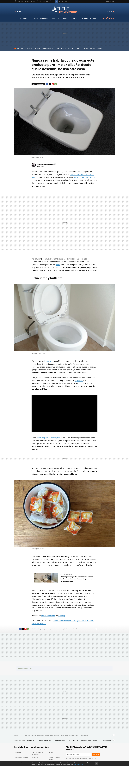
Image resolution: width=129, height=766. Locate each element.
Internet (92, 48)
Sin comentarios (39, 84)
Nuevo (109, 12)
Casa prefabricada (47, 48)
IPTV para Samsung (105, 740)
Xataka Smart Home (64, 9)
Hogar (40, 629)
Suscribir (96, 754)
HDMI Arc (75, 740)
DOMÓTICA (74, 18)
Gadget (79, 48)
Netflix (57, 48)
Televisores (18, 752)
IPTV (68, 740)
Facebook (47, 84)
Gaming (99, 48)
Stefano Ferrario (48, 615)
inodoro (47, 361)
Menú (19, 12)
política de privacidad (90, 758)
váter (58, 264)
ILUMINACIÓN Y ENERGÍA (90, 18)
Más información (78, 764)
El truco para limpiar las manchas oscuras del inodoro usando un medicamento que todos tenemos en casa (76, 579)
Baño (65, 629)
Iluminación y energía (21, 757)
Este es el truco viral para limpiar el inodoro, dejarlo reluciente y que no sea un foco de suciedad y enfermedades (56, 735)
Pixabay (61, 615)
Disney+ (63, 48)
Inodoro (87, 629)
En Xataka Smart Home (66, 574)
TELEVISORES (23, 18)
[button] (46, 164)
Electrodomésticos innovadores (37, 753)
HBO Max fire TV (31, 740)
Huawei (86, 48)
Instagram (107, 18)
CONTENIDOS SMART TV (40, 18)
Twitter (114, 18)
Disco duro (71, 48)
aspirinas (79, 380)
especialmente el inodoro (85, 177)
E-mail (55, 84)
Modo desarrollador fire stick (89, 740)
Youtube (110, 18)
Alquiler (30, 48)
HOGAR (65, 18)
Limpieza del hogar (76, 629)
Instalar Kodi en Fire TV (45, 740)
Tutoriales (35, 757)
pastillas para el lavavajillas (48, 437)
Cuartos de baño (56, 629)
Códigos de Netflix (59, 740)
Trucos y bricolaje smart (54, 758)
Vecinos (37, 48)
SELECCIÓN (55, 18)
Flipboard (104, 18)
